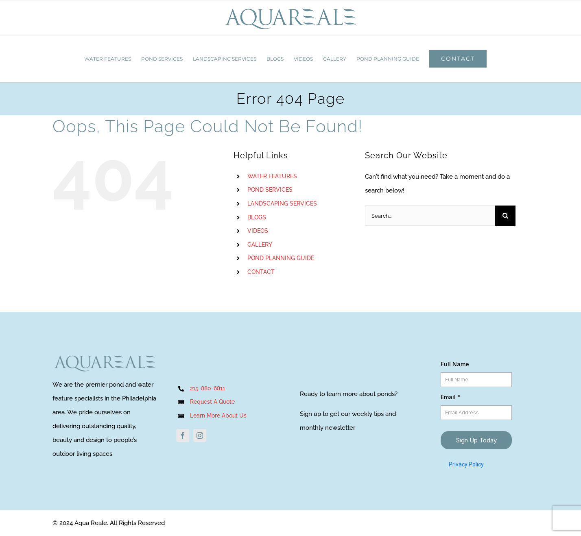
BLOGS (256, 217)
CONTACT (261, 272)
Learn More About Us (219, 415)
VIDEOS (257, 231)
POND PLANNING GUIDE (280, 258)
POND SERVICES (270, 189)
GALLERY (259, 244)
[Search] (505, 216)
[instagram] (199, 435)
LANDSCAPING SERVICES (282, 203)
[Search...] (430, 216)
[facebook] (182, 435)
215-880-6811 (207, 388)
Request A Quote (212, 401)
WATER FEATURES (272, 176)
